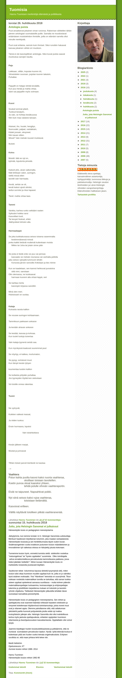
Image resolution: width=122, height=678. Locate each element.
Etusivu (40, 667)
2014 (83, 133)
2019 (83, 83)
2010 (83, 148)
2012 (83, 141)
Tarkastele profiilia (87, 194)
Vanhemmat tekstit (63, 667)
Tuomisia (18, 9)
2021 (83, 80)
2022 (83, 76)
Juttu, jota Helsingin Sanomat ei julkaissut (33, 526)
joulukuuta (88, 91)
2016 (83, 125)
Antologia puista (18, 27)
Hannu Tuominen (89, 169)
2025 (83, 72)
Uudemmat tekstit (17, 667)
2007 (83, 160)
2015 (83, 129)
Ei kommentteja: (53, 520)
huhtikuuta (88, 106)
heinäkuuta (89, 99)
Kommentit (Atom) (23, 673)
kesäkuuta (88, 103)
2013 (83, 137)
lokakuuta (88, 95)
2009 (83, 152)
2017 (83, 121)
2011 (83, 144)
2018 (83, 87)
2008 (83, 156)
